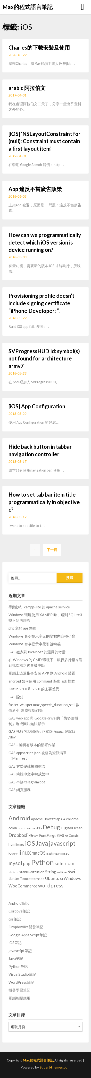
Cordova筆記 (19, 911)
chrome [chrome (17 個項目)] (72, 818)
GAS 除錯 (16, 697)
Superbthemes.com (55, 1067)
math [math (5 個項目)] (49, 853)
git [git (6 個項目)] (66, 835)
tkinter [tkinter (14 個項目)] (13, 878)
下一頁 (52, 550)
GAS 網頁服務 (19, 790)
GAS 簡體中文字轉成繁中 (28, 774)
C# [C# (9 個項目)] (63, 819)
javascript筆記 (20, 950)
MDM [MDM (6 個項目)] (57, 853)
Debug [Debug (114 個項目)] (51, 827)
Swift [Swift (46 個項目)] (73, 871)
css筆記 (14, 919)
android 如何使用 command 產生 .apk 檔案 (41, 681)
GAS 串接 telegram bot (26, 782)
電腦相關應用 (19, 998)
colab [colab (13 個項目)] (12, 828)
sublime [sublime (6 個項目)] (62, 872)
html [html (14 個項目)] (12, 844)
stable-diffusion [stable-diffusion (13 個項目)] (31, 872)
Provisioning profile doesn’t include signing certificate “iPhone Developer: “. (41, 303)
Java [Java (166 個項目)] (42, 843)
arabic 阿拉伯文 (27, 88)
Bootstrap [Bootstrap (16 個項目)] (51, 819)
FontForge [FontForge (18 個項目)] (47, 835)
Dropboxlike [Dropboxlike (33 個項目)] (20, 835)
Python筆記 (18, 966)
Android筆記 (18, 903)
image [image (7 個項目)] (20, 844)
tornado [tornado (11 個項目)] (38, 878)
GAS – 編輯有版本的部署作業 (31, 745)
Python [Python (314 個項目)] (42, 862)
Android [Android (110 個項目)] (19, 818)
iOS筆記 (15, 942)
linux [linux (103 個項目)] (24, 852)
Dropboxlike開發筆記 (25, 927)
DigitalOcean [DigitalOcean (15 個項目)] (72, 828)
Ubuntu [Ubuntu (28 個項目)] (52, 878)
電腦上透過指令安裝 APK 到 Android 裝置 (41, 673)
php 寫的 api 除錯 (22, 628)
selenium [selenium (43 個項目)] (64, 863)
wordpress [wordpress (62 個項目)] (51, 885)
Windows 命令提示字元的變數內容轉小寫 (41, 636)
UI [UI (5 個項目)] (61, 878)
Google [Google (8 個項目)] (74, 836)
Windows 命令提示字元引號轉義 (34, 644)
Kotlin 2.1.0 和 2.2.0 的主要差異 (33, 689)
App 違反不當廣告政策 (35, 189)
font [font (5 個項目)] (35, 835)
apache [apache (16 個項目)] (37, 819)
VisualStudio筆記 (22, 974)
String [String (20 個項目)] (50, 871)
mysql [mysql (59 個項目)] (15, 863)
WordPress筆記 (21, 982)
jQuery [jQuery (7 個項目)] (12, 853)
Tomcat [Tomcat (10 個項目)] (26, 879)
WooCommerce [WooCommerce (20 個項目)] (22, 886)
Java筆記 (15, 958)
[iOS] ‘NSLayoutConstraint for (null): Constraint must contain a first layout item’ (44, 141)
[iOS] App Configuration (36, 406)
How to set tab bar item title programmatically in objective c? (44, 502)
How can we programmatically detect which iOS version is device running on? (44, 242)
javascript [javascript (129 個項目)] (62, 843)
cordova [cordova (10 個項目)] (24, 828)
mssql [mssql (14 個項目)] (65, 853)
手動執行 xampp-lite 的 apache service (39, 607)
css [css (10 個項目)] (33, 828)
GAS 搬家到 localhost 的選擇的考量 (37, 652)
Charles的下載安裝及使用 (39, 47)
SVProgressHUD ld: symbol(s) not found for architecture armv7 (44, 358)
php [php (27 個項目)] (26, 863)
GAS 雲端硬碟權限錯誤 (26, 766)
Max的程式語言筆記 (27, 6)
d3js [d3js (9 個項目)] (39, 828)
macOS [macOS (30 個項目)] (39, 853)
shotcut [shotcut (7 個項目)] (13, 872)
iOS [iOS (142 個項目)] (30, 843)
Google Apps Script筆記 (27, 935)
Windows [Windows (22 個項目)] (72, 878)
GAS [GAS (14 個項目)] (60, 835)
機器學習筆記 (19, 990)
